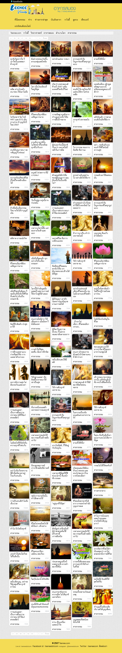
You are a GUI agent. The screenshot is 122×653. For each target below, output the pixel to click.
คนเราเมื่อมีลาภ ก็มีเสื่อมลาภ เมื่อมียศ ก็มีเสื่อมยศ (40, 321)
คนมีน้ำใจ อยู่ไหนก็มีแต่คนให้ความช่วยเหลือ (82, 92)
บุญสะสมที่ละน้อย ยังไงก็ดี (80, 620)
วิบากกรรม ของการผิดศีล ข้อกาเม (81, 148)
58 (18, 38)
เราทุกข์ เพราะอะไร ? (81, 120)
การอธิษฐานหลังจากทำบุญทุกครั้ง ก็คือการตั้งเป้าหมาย (61, 117)
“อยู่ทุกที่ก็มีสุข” (58, 503)
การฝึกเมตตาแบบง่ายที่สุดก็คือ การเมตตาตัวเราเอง (18, 354)
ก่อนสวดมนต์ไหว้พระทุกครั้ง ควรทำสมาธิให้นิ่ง (60, 564)
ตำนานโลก (61, 33)
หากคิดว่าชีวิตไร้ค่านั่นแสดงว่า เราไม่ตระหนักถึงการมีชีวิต (103, 551)
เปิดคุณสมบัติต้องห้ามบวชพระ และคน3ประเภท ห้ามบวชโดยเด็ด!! (80, 472)
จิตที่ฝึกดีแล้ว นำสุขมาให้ (18, 325)
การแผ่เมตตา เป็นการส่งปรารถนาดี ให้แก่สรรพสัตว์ (60, 210)
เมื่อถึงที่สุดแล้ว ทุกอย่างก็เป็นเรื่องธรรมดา (39, 261)
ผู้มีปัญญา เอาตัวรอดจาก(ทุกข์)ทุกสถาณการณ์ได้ (60, 301)
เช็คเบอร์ (84, 19)
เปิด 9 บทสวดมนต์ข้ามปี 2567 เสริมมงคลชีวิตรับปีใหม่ (60, 87)
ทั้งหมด (45, 38)
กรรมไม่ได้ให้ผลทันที (103, 465)
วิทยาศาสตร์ (36, 33)
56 (26, 38)
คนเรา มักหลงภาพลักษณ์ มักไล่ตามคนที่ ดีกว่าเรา (82, 354)
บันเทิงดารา (56, 19)
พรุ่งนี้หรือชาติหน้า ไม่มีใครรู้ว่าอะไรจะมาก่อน (102, 291)
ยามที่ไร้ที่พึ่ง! (78, 443)
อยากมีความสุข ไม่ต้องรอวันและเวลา (18, 383)
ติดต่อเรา (102, 646)
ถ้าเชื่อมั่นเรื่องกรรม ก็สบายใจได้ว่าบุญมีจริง (19, 210)
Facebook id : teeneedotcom (44, 646)
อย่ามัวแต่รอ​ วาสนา (60, 59)
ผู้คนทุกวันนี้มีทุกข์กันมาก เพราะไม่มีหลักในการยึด (60, 147)
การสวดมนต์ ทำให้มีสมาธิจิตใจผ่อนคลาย (82, 385)
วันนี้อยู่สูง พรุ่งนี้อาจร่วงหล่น (40, 201)
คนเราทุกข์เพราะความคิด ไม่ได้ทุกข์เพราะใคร (60, 594)
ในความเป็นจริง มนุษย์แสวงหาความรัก (81, 415)
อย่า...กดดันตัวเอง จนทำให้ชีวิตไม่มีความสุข (102, 147)
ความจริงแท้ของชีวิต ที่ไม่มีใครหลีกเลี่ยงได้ (19, 180)
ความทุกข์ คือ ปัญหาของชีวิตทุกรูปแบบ (61, 417)
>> (40, 38)
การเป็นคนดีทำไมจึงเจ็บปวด (19, 502)
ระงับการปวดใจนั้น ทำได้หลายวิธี (39, 497)
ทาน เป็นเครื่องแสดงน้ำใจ (58, 623)
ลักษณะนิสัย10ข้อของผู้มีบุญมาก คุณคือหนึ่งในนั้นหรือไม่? (60, 179)
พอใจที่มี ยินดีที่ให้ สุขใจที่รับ (101, 580)
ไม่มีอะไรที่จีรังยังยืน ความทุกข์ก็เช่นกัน (18, 444)
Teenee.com (15, 33)
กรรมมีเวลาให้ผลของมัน (103, 176)
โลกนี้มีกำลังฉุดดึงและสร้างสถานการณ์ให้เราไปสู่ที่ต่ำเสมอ (40, 291)
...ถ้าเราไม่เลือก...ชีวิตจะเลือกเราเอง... (81, 324)
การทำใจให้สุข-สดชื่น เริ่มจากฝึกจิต (39, 350)
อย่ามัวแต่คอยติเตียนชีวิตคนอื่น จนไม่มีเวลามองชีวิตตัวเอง (81, 292)
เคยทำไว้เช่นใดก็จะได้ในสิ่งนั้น (18, 555)
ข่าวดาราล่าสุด (41, 19)
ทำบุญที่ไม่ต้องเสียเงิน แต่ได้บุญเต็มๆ (102, 608)
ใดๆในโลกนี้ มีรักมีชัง (40, 579)
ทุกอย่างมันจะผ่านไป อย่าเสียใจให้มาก (81, 176)
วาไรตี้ (67, 19)
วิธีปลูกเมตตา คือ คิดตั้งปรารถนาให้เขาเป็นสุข (38, 380)
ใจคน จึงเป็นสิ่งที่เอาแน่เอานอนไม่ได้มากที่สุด (103, 438)
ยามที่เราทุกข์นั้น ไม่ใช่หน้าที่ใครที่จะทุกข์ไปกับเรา (39, 145)
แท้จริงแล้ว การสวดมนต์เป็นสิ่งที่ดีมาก (102, 118)
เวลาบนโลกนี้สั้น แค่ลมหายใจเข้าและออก (40, 230)
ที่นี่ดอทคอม (20, 19)
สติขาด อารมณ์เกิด (18, 238)
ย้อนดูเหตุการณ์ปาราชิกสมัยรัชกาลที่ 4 (40, 468)
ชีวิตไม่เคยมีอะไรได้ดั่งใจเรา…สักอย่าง (39, 524)
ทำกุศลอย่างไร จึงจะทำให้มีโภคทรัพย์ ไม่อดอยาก (82, 205)
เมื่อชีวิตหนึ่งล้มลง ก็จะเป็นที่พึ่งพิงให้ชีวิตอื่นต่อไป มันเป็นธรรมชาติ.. (19, 295)
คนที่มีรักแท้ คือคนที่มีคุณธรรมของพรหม (40, 605)
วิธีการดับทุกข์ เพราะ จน (58, 388)
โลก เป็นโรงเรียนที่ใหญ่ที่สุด (39, 88)
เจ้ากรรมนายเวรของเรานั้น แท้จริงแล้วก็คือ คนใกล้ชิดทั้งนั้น (102, 380)
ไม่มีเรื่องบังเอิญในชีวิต (102, 320)
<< (11, 38)
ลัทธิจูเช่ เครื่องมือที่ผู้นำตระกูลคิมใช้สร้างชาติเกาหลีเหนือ (60, 532)
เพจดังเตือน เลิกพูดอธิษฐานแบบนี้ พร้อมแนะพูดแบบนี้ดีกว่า (102, 88)
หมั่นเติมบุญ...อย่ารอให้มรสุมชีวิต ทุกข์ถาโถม (19, 584)
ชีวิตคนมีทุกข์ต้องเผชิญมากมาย (18, 264)
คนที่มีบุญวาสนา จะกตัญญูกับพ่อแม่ (19, 151)
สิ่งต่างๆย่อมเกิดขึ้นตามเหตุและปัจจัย (39, 60)
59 (14, 38)
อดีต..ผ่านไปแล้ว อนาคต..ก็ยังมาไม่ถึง (19, 90)
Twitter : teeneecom (88, 646)
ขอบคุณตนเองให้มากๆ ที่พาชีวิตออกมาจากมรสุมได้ (102, 349)
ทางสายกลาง (99, 490)
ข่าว (30, 19)
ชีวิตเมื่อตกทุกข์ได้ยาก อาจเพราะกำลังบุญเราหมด (81, 503)
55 (30, 38)
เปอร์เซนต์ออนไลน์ (23, 26)
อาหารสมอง (49, 33)
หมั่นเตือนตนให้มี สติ (59, 360)
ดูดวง (75, 19)
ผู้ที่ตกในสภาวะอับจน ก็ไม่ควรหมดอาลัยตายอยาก (60, 332)
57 (22, 38)
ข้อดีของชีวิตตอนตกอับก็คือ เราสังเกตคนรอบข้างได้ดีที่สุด (61, 270)
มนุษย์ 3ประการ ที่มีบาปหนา (39, 173)
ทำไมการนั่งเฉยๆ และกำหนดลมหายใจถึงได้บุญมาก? (101, 520)
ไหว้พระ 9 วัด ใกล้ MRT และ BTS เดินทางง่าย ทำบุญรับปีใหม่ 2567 (18, 121)
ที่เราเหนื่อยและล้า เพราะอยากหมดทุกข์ (40, 408)
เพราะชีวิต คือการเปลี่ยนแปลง (59, 239)
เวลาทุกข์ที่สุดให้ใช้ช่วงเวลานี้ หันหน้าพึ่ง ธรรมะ (60, 476)
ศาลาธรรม (72, 33)
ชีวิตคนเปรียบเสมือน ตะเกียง (37, 552)
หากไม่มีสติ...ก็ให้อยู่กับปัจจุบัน (60, 446)
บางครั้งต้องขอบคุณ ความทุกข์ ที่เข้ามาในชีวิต (81, 564)
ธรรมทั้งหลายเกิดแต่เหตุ (82, 593)
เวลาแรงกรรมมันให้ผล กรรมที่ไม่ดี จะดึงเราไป (40, 438)
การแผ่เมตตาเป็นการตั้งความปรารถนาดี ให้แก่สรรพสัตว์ (17, 616)
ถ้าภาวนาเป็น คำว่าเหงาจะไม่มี (81, 234)
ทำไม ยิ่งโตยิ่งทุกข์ (18, 528)
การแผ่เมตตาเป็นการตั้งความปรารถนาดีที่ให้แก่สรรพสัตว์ (18, 414)
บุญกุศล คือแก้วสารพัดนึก (101, 234)
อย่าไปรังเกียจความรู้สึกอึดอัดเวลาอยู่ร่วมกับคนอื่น (18, 473)
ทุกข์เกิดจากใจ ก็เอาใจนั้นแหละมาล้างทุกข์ (17, 61)
